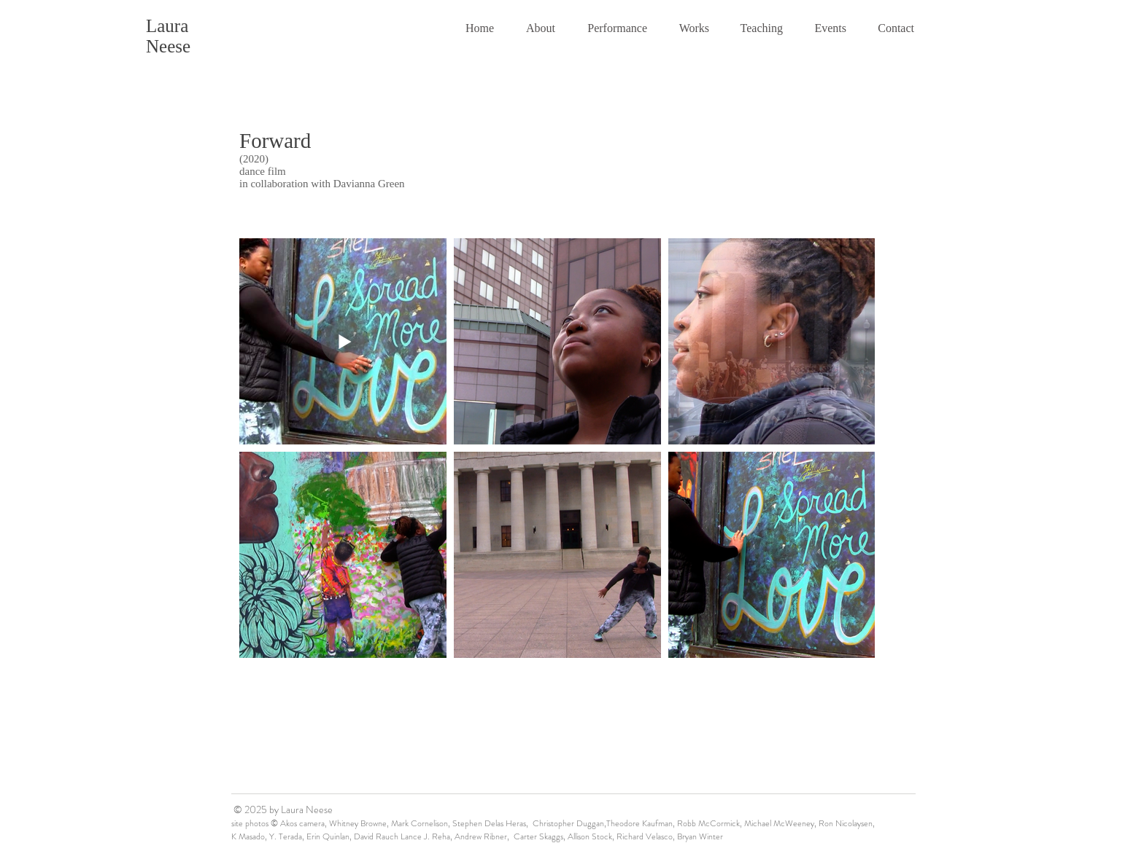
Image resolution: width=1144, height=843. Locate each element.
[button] (535, 28)
